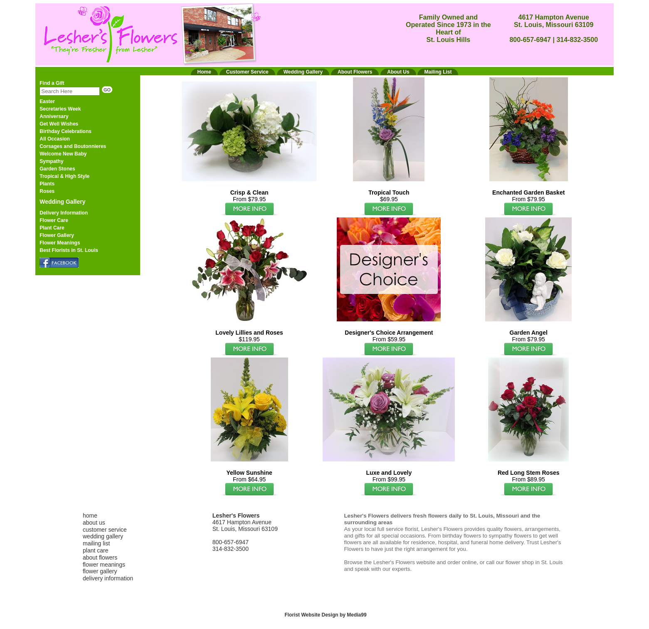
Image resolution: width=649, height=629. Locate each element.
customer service (105, 529)
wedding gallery (103, 536)
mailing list (96, 543)
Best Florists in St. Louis (68, 250)
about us (94, 522)
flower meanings (104, 564)
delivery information (108, 578)
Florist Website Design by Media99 (325, 615)
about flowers (100, 557)
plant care (95, 550)
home (90, 515)
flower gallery (100, 571)
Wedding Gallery (62, 201)
